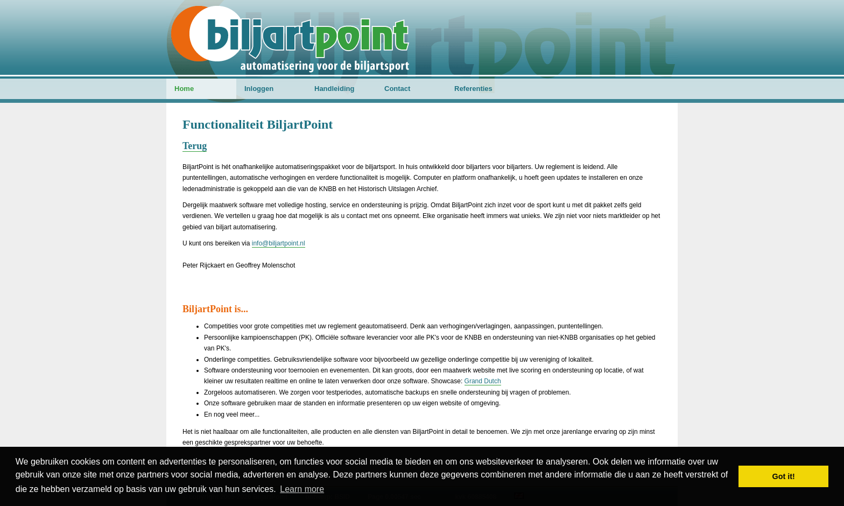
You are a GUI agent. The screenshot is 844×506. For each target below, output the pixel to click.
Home (184, 89)
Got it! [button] (783, 476)
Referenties (473, 89)
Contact (397, 89)
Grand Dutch (483, 381)
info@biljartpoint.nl (278, 243)
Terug (194, 145)
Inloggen (258, 89)
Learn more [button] (302, 489)
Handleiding (334, 89)
